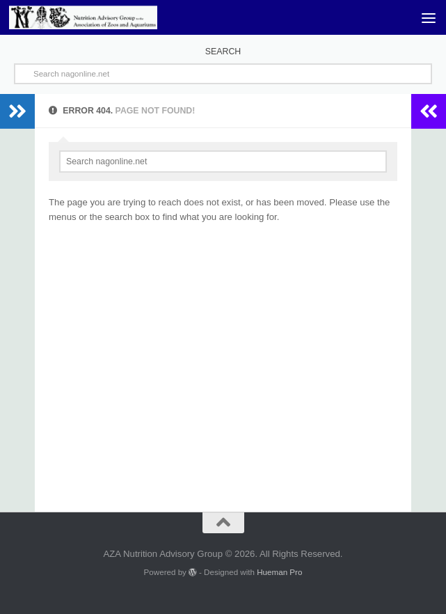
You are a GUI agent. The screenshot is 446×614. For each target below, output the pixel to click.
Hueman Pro (279, 571)
